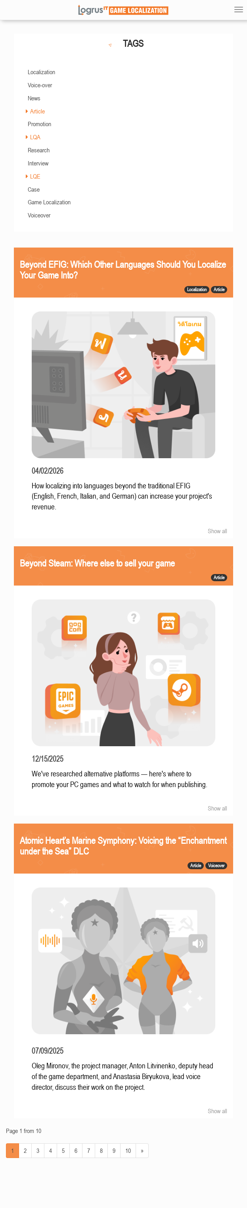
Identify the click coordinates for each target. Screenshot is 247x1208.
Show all (217, 530)
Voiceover (39, 215)
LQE (35, 176)
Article (37, 111)
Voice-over (40, 84)
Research (39, 150)
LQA (35, 136)
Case (34, 189)
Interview (38, 163)
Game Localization (49, 201)
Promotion (39, 123)
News (34, 98)
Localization (41, 71)
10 (128, 1150)
